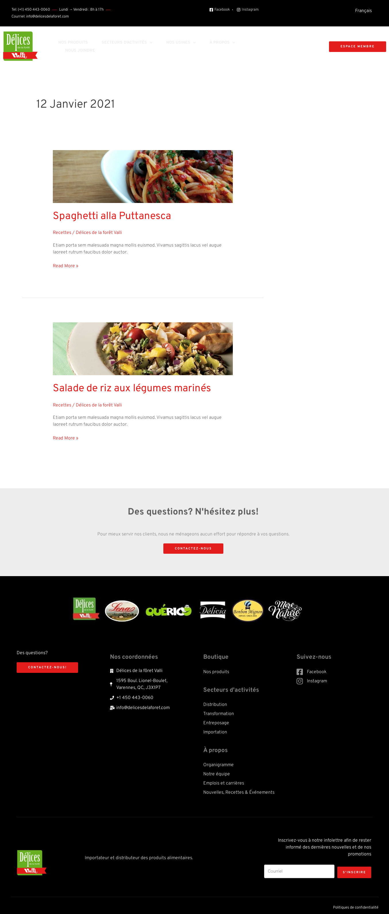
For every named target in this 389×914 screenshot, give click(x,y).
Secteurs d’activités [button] (127, 43)
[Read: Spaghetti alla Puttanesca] (143, 176)
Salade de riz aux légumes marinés (123, 386)
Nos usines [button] (181, 43)
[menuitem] (363, 11)
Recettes (62, 231)
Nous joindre (80, 50)
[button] (279, 46)
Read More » (65, 264)
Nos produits (73, 42)
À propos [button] (222, 43)
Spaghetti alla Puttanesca (105, 215)
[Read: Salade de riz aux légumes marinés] (143, 347)
